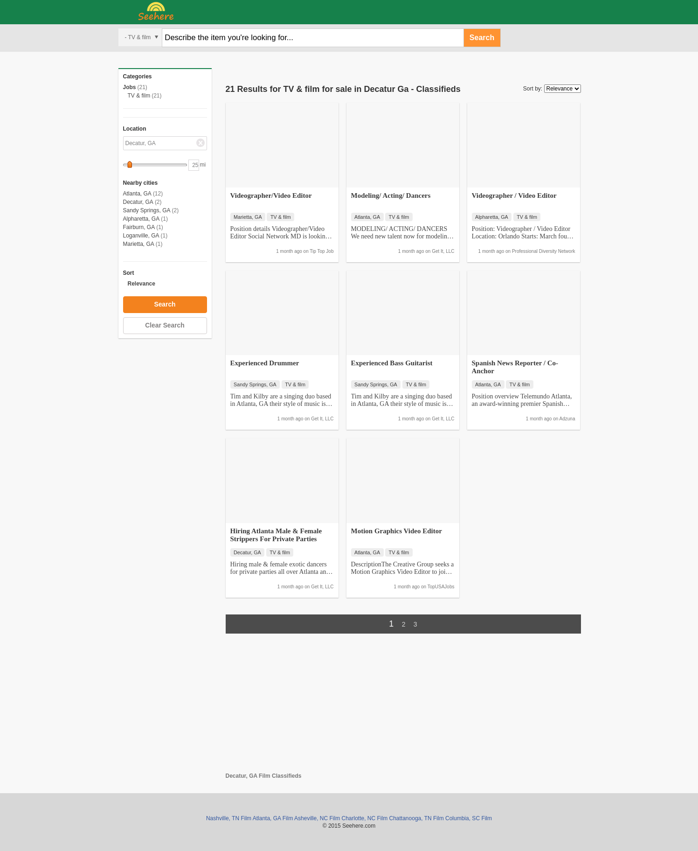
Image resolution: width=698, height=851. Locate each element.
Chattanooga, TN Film (416, 818)
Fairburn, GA (139, 227)
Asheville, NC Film (317, 818)
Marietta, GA (138, 244)
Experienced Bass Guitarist (392, 363)
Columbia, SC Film (468, 818)
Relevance (141, 283)
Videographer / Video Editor (514, 195)
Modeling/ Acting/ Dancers (391, 195)
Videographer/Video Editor (271, 195)
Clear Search (164, 325)
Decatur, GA (138, 202)
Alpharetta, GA (141, 219)
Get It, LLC (443, 251)
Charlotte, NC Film (364, 818)
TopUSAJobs (441, 586)
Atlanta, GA (137, 193)
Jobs (129, 87)
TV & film (139, 95)
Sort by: (532, 88)
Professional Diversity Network (543, 251)
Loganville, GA (141, 235)
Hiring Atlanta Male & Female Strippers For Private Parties (276, 535)
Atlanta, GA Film (273, 818)
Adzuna (567, 418)
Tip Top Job (321, 251)
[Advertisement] (403, 707)
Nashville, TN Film (228, 818)
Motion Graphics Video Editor (396, 531)
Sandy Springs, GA (147, 210)
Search (482, 38)
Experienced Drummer (264, 363)
